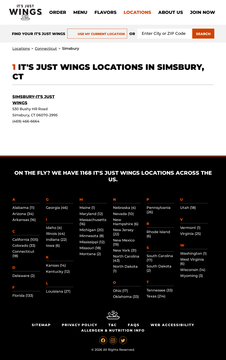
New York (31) (124, 250)
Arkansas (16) (24, 220)
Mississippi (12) (92, 242)
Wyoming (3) (191, 276)
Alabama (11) (23, 208)
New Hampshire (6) (125, 222)
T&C (112, 325)
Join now (202, 12)
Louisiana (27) (58, 291)
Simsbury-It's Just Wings (33, 99)
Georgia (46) (57, 208)
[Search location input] (164, 34)
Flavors (105, 12)
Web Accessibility (172, 325)
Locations (137, 12)
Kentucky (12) (58, 271)
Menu (80, 12)
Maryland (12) (91, 214)
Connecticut (46, 48)
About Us (170, 12)
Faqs (133, 325)
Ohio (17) (120, 291)
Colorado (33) (23, 245)
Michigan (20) (91, 230)
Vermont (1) (190, 228)
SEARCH (203, 34)
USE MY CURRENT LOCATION (97, 34)
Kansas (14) (56, 265)
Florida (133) (22, 295)
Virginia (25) (190, 234)
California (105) (25, 240)
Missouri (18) (90, 248)
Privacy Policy (79, 325)
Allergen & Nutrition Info (113, 330)
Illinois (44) (55, 234)
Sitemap (41, 325)
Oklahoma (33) (126, 297)
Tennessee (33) (160, 290)
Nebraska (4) (124, 208)
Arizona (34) (23, 214)
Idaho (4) (54, 228)
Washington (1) (193, 253)
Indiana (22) (56, 240)
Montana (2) (90, 254)
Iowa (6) (53, 245)
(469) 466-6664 (26, 121)
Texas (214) (156, 296)
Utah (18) (188, 208)
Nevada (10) (123, 214)
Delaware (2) (23, 276)
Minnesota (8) (91, 236)
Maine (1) (87, 208)
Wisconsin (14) (192, 270)
